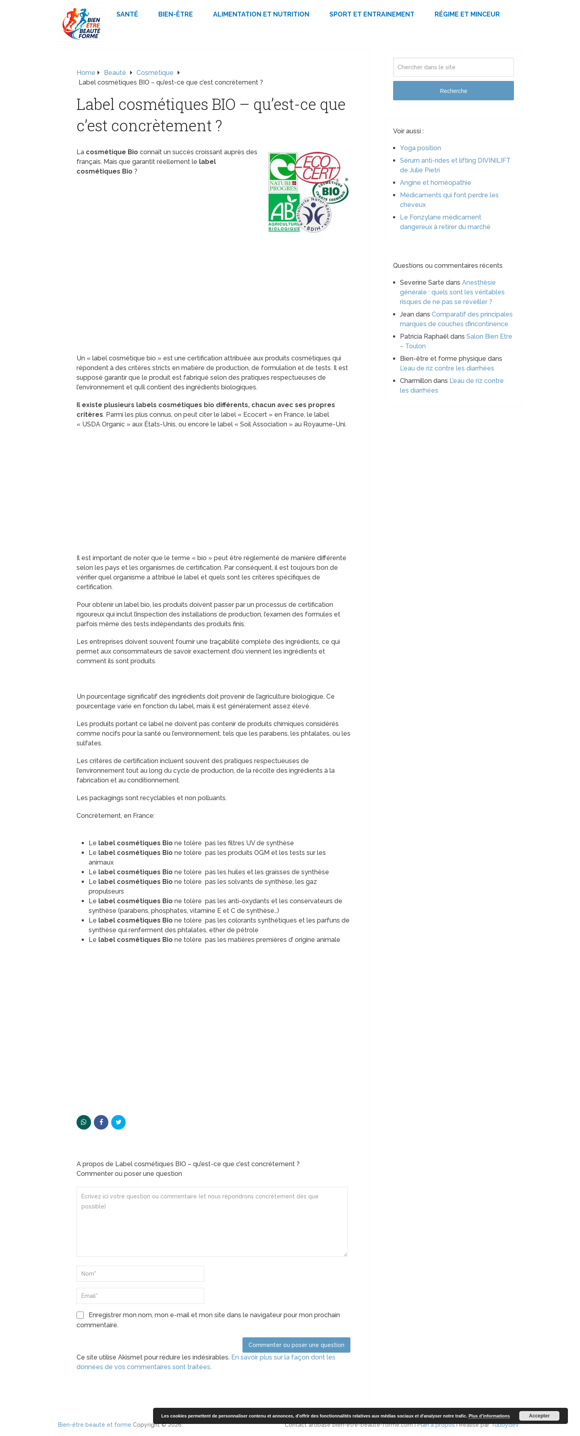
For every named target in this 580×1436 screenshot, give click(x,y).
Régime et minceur (467, 14)
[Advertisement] (213, 294)
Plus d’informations (489, 1415)
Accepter (539, 1416)
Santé (127, 14)
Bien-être (175, 14)
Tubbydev (505, 1425)
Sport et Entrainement (371, 14)
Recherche (453, 91)
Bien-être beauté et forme (94, 1425)
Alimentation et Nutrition (261, 14)
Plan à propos (436, 1425)
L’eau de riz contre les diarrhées (447, 368)
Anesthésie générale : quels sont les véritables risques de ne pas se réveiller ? (452, 292)
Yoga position (420, 148)
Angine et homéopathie (435, 182)
